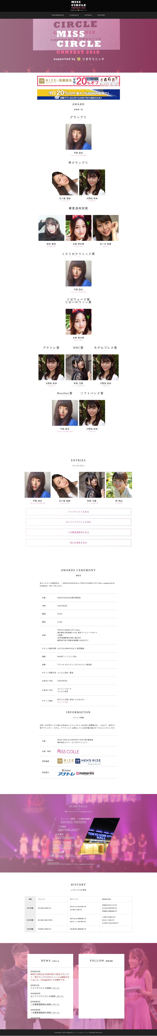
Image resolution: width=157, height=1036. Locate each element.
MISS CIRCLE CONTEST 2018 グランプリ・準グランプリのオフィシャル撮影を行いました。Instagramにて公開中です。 (50, 977)
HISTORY (101, 15)
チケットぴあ (62, 702)
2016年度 (30, 920)
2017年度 (30, 908)
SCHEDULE (74, 15)
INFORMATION (58, 15)
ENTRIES (88, 15)
